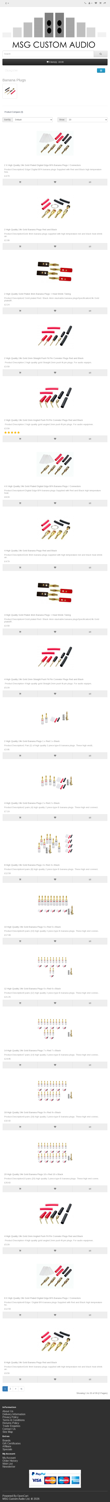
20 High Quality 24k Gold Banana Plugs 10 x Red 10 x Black (33, 1174)
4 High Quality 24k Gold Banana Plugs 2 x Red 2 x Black (32, 803)
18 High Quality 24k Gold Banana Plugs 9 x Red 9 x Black (32, 1112)
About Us (7, 1411)
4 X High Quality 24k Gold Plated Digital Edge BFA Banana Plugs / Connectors (42, 486)
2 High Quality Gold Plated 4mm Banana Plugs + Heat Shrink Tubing (37, 294)
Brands (6, 1440)
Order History (10, 1460)
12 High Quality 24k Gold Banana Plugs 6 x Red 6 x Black (32, 988)
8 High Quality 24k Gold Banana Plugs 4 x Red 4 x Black (32, 865)
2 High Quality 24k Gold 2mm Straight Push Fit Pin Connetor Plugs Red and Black (44, 358)
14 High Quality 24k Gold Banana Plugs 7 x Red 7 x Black (32, 1050)
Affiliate (6, 1446)
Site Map (7, 1431)
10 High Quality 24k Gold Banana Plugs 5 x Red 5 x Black (32, 927)
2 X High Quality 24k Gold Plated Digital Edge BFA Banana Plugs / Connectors (42, 165)
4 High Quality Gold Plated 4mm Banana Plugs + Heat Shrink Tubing (37, 615)
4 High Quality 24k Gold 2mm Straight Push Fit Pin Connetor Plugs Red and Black (44, 679)
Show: (62, 120)
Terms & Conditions (13, 1420)
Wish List (7, 1463)
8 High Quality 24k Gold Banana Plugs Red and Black (30, 1362)
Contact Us (9, 1429)
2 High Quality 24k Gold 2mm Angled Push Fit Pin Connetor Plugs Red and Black (43, 420)
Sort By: (7, 120)
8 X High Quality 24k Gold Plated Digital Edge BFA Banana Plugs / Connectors (42, 1298)
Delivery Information (13, 1414)
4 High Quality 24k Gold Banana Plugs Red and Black (30, 550)
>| (21, 1389)
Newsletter (8, 1466)
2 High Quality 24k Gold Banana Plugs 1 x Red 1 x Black (32, 741)
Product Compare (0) (14, 112)
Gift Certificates (11, 1443)
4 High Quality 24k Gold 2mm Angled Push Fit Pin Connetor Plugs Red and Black (43, 1236)
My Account (9, 1457)
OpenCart (22, 1495)
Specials (7, 1449)
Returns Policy (10, 1423)
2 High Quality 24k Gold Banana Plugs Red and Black (30, 229)
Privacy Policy (10, 1417)
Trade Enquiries (11, 1426)
